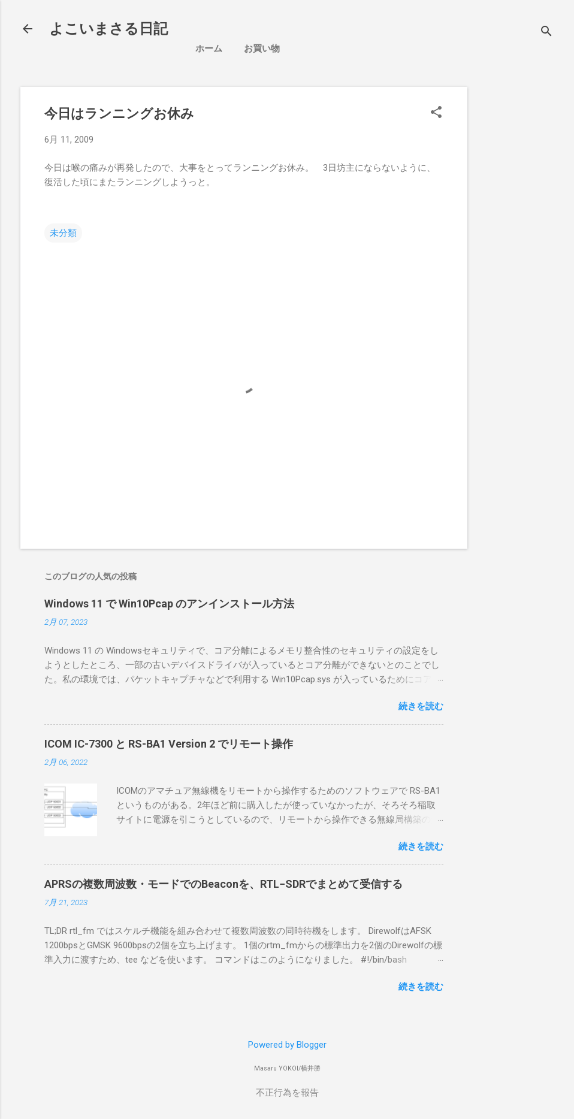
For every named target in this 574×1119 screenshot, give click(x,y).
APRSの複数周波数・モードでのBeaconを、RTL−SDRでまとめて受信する (223, 884)
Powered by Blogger (287, 1044)
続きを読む (420, 706)
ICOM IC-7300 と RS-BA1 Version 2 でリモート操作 (168, 743)
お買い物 (262, 48)
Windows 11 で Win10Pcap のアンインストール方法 (169, 603)
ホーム (208, 48)
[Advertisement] (525, 266)
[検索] (546, 32)
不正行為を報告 (287, 1092)
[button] (436, 113)
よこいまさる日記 (108, 28)
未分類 (63, 233)
